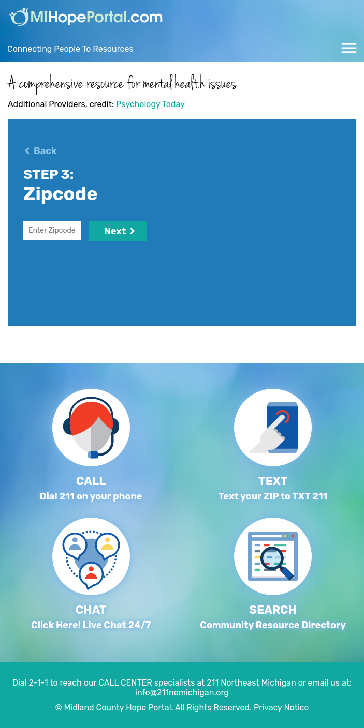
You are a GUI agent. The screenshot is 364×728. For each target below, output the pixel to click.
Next (117, 231)
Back (45, 151)
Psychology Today (150, 104)
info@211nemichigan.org (182, 692)
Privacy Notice (281, 707)
